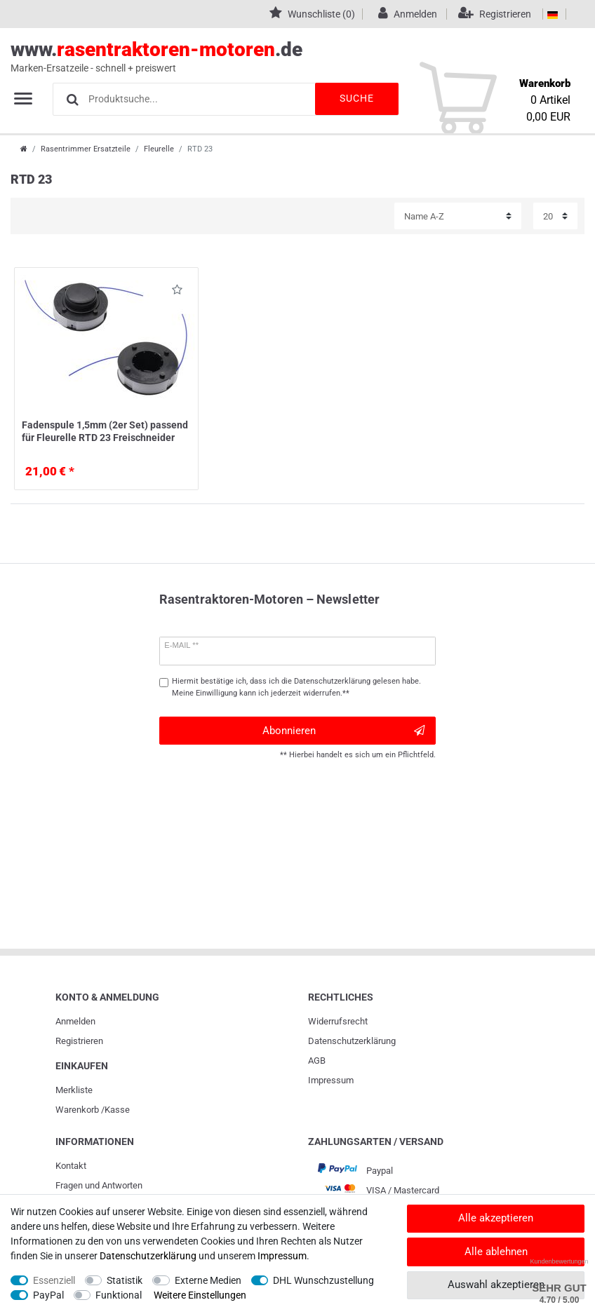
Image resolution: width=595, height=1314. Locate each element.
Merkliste (74, 1090)
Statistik (124, 1280)
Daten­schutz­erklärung (352, 1041)
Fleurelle (159, 149)
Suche (356, 98)
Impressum (331, 1080)
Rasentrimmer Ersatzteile (86, 149)
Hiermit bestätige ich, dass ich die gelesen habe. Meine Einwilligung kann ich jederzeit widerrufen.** (296, 687)
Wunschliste (177, 292)
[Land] (552, 14)
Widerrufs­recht (338, 1021)
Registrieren (79, 1041)
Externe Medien (208, 1280)
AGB (317, 1060)
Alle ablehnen (496, 1251)
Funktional (118, 1295)
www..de (282, 57)
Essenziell (54, 1280)
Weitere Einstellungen (200, 1295)
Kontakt (70, 1165)
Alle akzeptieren (495, 1218)
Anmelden (75, 1021)
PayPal (48, 1295)
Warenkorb (77, 1109)
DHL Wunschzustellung (323, 1280)
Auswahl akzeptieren (496, 1284)
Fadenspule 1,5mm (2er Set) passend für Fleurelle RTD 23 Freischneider (105, 431)
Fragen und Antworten (98, 1185)
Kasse (117, 1109)
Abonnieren (343, 731)
